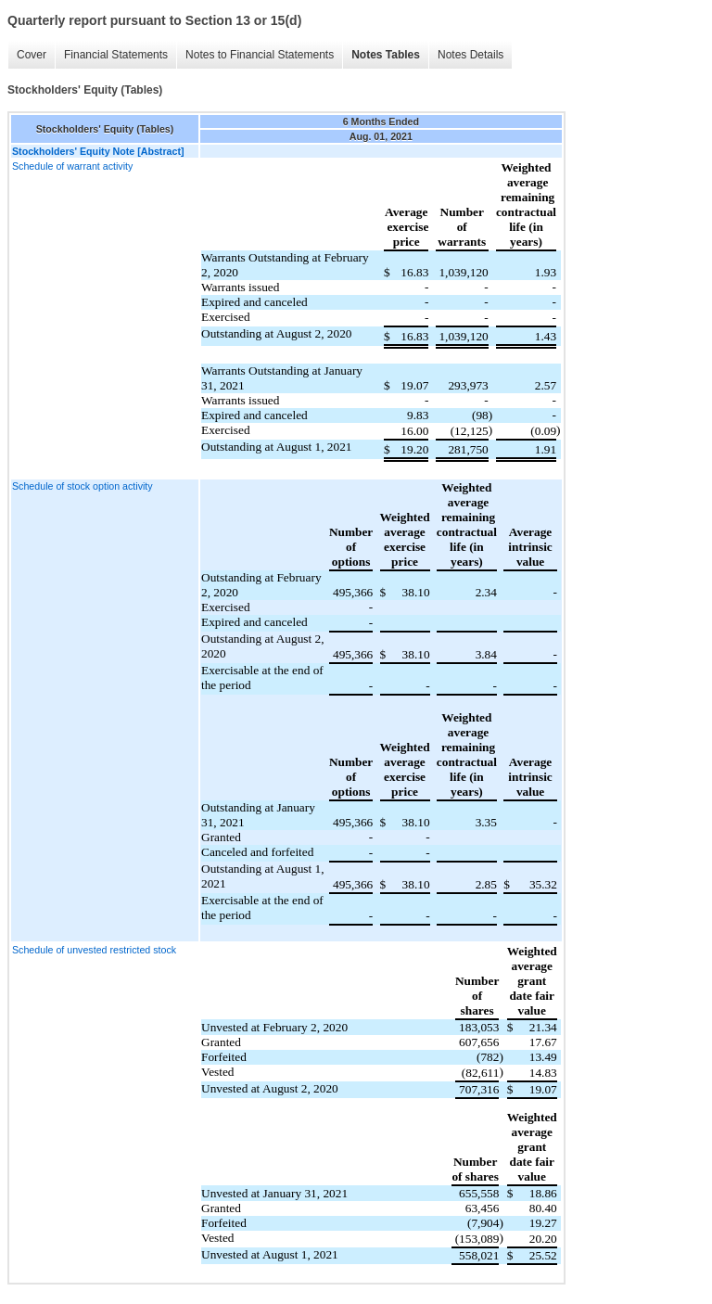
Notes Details (470, 54)
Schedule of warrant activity (72, 166)
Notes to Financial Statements (259, 54)
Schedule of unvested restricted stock (94, 949)
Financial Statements (116, 54)
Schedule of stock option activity (82, 486)
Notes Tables (385, 54)
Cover (31, 54)
